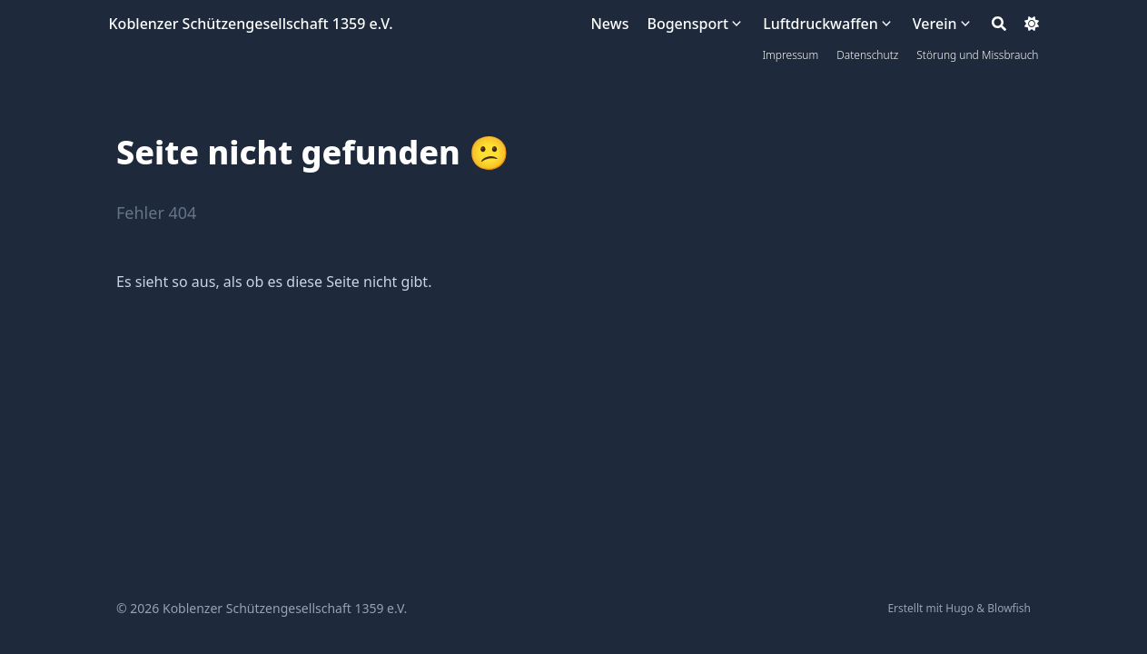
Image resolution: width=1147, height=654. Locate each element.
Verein (935, 24)
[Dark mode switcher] (1031, 23)
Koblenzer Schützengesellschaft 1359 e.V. (251, 24)
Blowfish (1009, 608)
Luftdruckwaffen (820, 24)
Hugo (959, 608)
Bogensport (687, 24)
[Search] (999, 23)
